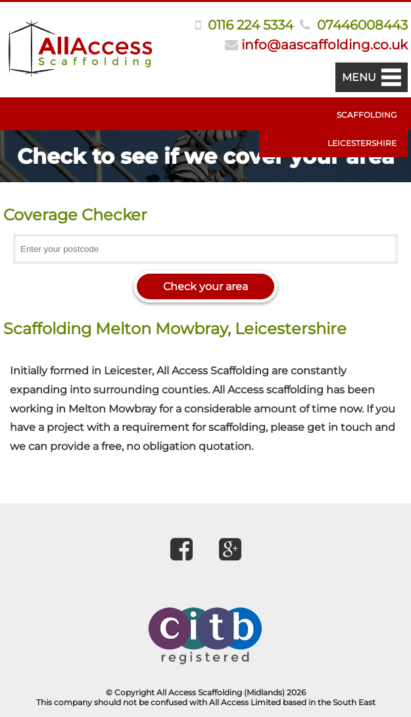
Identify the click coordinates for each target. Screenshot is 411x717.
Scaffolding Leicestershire (362, 129)
